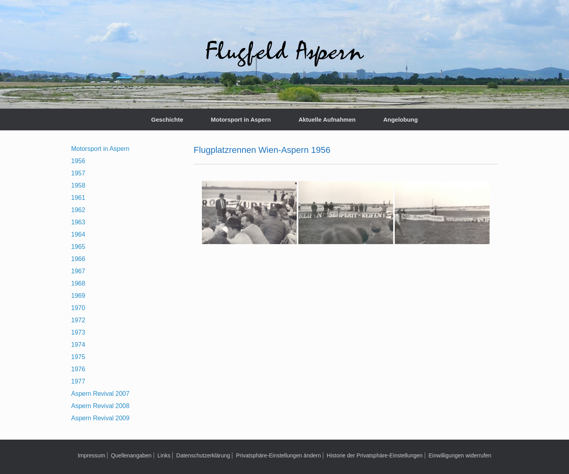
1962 (78, 210)
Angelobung (400, 119)
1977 (78, 381)
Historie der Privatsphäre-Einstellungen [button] (375, 455)
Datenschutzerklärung (203, 455)
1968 (78, 283)
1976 (78, 369)
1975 (78, 357)
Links (163, 455)
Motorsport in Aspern (241, 119)
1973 (78, 332)
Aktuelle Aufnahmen (326, 119)
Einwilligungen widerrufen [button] (460, 455)
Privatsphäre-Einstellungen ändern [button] (278, 455)
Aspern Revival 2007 (100, 393)
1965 (78, 246)
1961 (78, 197)
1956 (78, 161)
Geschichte (167, 119)
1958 (78, 185)
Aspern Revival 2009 (100, 418)
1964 (78, 234)
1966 (78, 259)
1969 (78, 295)
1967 (78, 271)
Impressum (91, 455)
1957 (78, 173)
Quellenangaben (131, 455)
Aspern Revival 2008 (100, 406)
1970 (78, 308)
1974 (78, 344)
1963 (78, 222)
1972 (78, 320)
